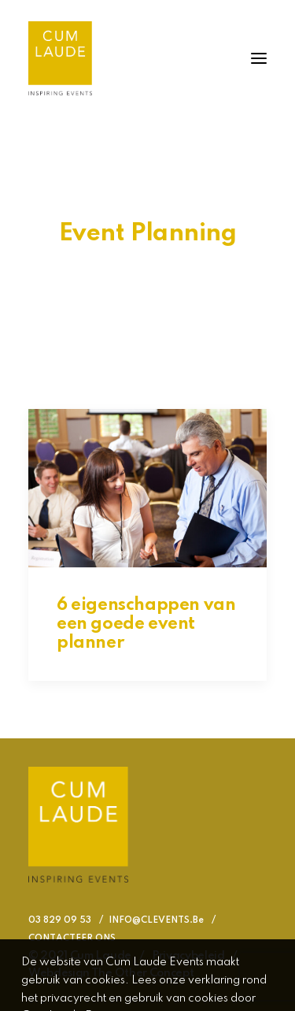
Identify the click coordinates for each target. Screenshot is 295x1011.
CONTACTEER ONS (72, 938)
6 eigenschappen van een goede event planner (146, 624)
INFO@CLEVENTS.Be (156, 920)
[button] (259, 58)
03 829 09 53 (59, 920)
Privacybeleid (188, 955)
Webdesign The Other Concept (111, 973)
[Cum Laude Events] (60, 58)
